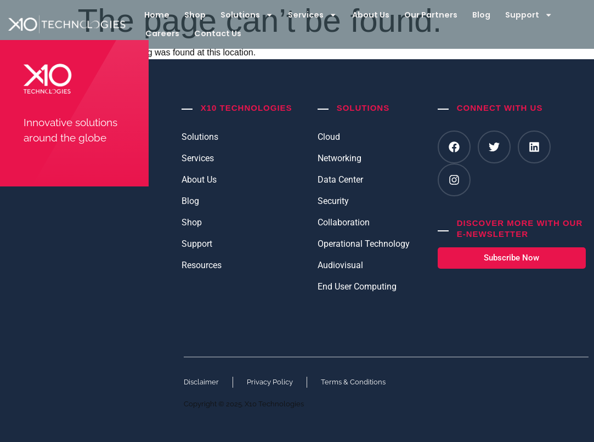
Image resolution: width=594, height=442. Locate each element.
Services (312, 14)
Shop (195, 14)
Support (528, 14)
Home (156, 14)
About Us (370, 14)
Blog (481, 14)
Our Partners (430, 14)
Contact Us (217, 33)
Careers (162, 33)
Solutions (246, 14)
